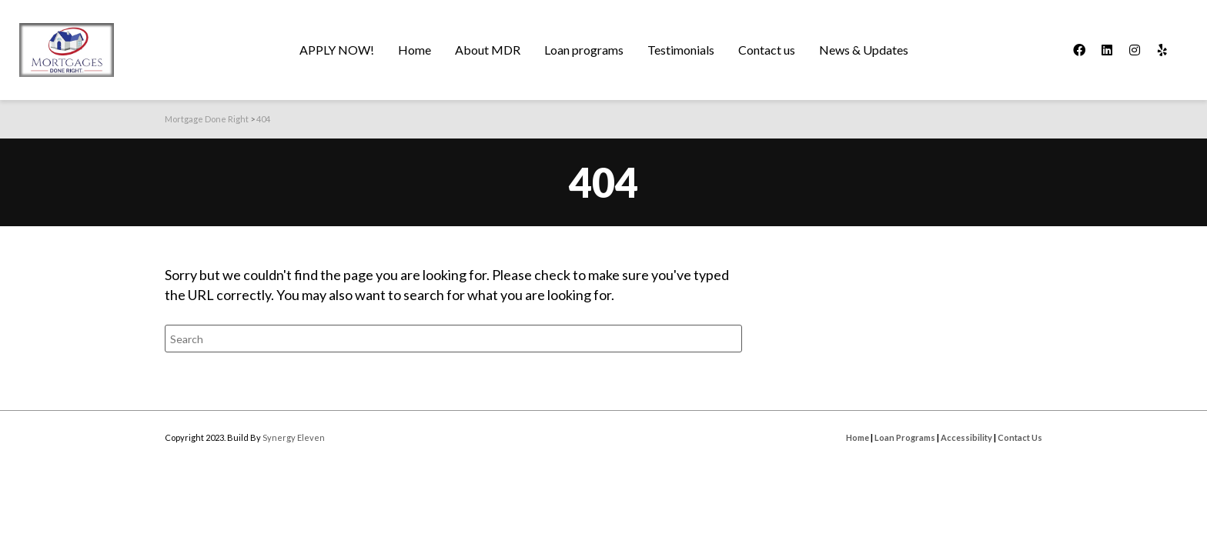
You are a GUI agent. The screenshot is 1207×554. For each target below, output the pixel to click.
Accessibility (966, 437)
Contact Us (1020, 437)
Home (857, 437)
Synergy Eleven (293, 437)
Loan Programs (904, 437)
